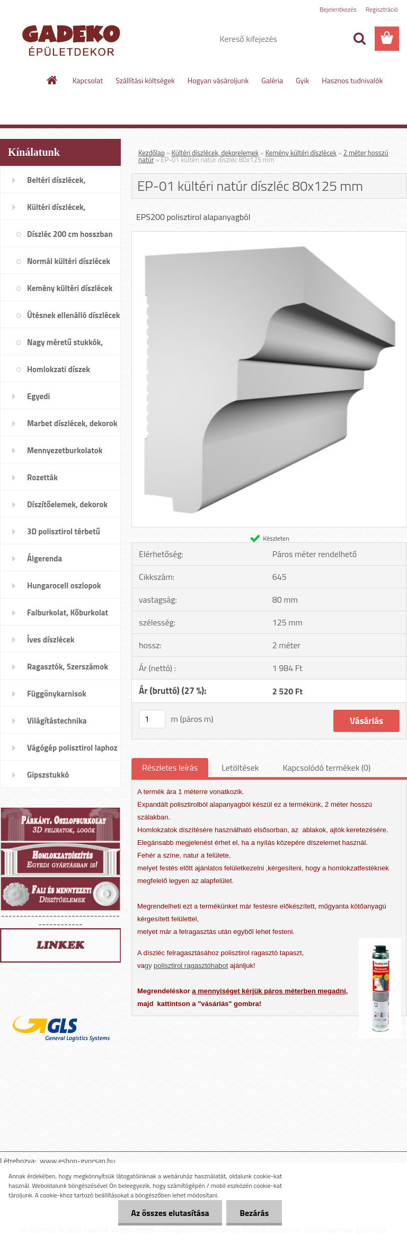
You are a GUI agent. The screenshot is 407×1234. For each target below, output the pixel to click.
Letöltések (240, 767)
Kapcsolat (88, 80)
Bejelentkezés (338, 9)
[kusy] (152, 719)
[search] (359, 39)
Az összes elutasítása (170, 1212)
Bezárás (254, 1212)
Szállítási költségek (145, 80)
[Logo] (73, 39)
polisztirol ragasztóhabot (191, 965)
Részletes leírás (170, 767)
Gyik (302, 80)
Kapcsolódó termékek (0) (326, 767)
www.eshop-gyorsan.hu (77, 1160)
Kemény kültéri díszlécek (301, 152)
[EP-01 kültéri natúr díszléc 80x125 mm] (269, 236)
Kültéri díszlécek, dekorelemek (215, 152)
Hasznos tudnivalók (352, 80)
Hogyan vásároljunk (218, 80)
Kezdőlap (151, 152)
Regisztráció (382, 9)
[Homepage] (52, 80)
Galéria (272, 80)
